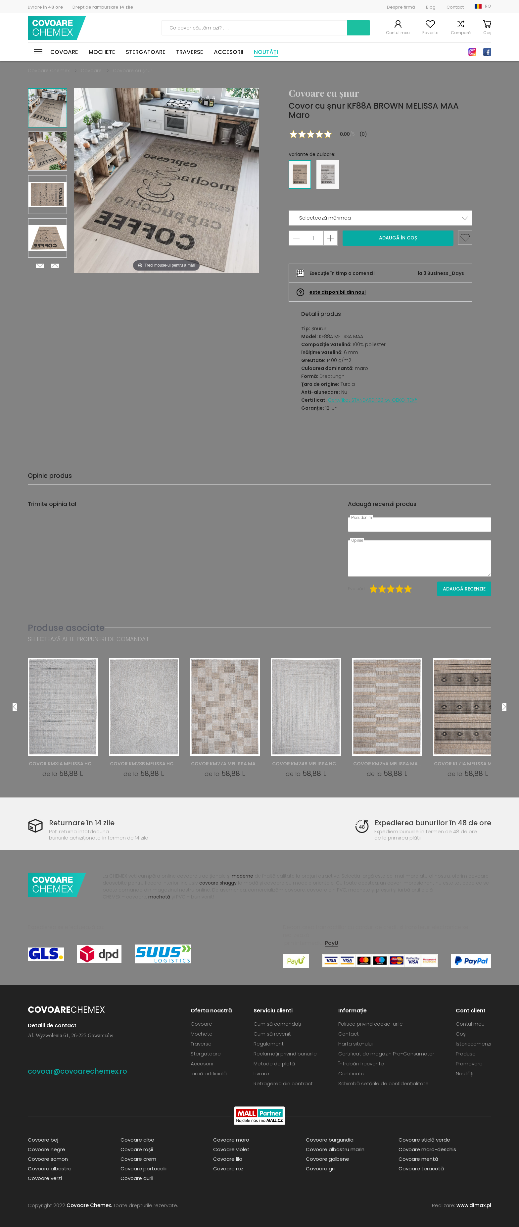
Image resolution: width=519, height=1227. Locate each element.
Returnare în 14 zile (82, 823)
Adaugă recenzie (464, 589)
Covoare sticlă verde (424, 1139)
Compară (461, 32)
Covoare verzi (45, 1178)
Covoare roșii (136, 1149)
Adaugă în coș (398, 237)
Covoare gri (320, 1168)
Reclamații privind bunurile (285, 1053)
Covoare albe (137, 1139)
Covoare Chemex (57, 28)
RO (488, 6)
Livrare (261, 1073)
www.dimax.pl (473, 1205)
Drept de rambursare (102, 7)
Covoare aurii (136, 1178)
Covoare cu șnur (132, 70)
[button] (380, 218)
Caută (358, 27)
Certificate (351, 1073)
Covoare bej (43, 1139)
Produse (466, 1053)
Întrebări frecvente (361, 1063)
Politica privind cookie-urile (370, 1023)
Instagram (472, 52)
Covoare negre (46, 1149)
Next (40, 266)
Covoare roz (228, 1168)
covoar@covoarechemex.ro (77, 1071)
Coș (487, 32)
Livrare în (45, 7)
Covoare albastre (49, 1168)
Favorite (430, 32)
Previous (55, 266)
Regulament (269, 1043)
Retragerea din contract (283, 1083)
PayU (331, 943)
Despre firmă (401, 7)
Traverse (189, 52)
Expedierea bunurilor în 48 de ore (432, 823)
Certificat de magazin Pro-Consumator (386, 1053)
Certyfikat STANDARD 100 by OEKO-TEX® (372, 400)
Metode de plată (274, 1063)
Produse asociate (66, 628)
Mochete (102, 52)
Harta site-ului (355, 1043)
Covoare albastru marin (335, 1149)
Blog (431, 7)
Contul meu (398, 32)
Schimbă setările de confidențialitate (383, 1083)
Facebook (487, 52)
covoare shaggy (218, 883)
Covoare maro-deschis (427, 1149)
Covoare (64, 52)
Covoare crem (138, 1158)
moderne (242, 876)
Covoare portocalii (143, 1168)
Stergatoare (145, 52)
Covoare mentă (418, 1158)
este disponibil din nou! (337, 292)
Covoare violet (231, 1149)
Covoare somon (48, 1158)
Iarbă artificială (209, 1073)
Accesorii (228, 52)
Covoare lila (227, 1158)
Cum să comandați (277, 1023)
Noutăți (266, 52)
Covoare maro (231, 1139)
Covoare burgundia (330, 1139)
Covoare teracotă (421, 1168)
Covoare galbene (327, 1158)
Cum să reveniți (273, 1033)
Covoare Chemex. (89, 1205)
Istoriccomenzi (473, 1043)
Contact (455, 7)
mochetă (159, 897)
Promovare (469, 1063)
